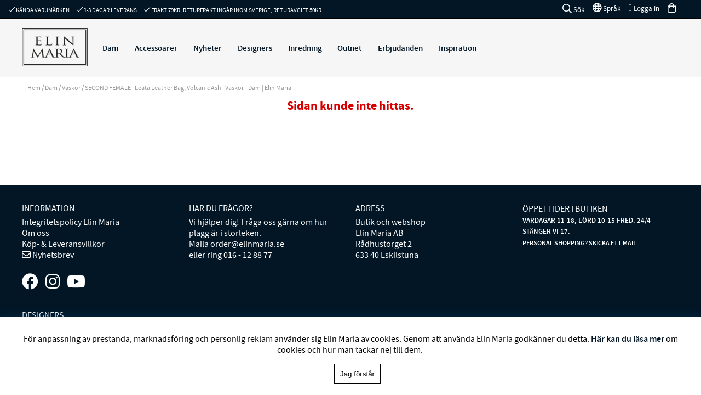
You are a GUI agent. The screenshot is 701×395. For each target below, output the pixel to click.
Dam (110, 48)
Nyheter (207, 48)
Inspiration (457, 48)
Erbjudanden (400, 48)
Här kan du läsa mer (627, 339)
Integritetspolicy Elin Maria (70, 222)
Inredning (305, 48)
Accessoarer (156, 48)
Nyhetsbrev (52, 255)
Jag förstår (357, 374)
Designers (255, 48)
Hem (34, 87)
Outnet (349, 48)
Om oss (35, 233)
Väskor (71, 87)
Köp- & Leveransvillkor (63, 244)
